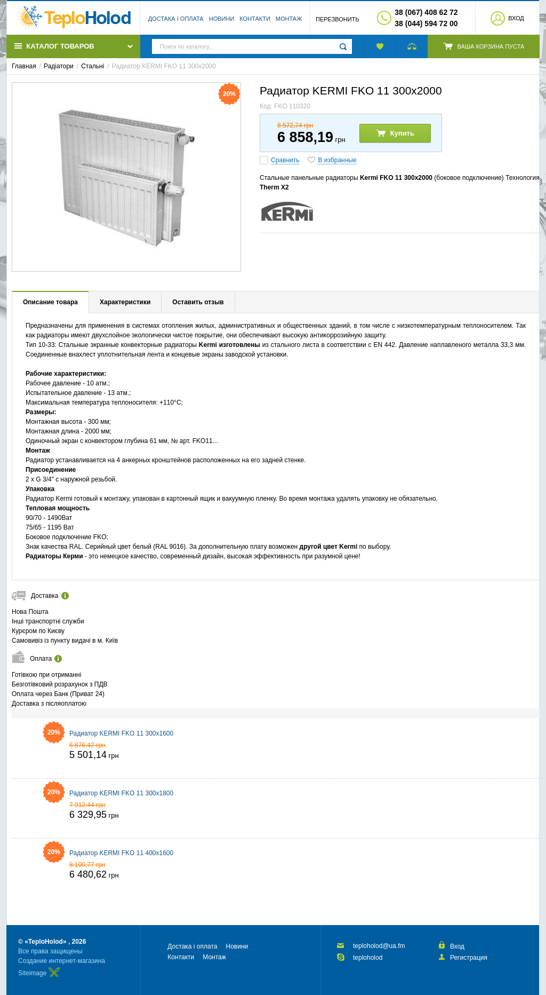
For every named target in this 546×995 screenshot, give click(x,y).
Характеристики (125, 302)
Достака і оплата (176, 18)
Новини (222, 18)
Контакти (254, 18)
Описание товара (50, 302)
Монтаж (289, 18)
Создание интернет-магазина (61, 961)
